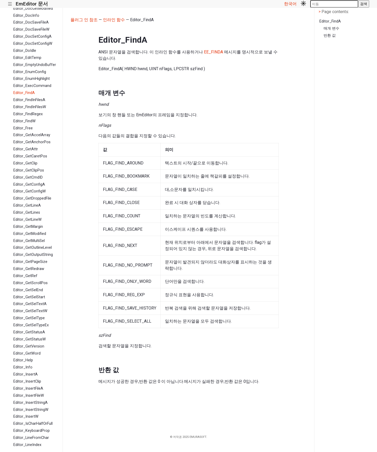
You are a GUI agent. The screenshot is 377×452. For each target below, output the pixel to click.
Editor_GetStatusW (29, 339)
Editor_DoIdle (24, 50)
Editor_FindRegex (28, 114)
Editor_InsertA (25, 374)
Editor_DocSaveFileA (31, 22)
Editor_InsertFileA (28, 388)
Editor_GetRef (25, 276)
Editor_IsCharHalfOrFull (33, 423)
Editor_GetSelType (29, 318)
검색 (363, 4)
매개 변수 (331, 28)
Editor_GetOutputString (33, 254)
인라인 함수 (114, 19)
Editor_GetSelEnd (28, 290)
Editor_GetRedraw (28, 269)
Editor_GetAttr (25, 149)
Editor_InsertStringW (30, 409)
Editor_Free (23, 128)
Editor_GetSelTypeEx (31, 325)
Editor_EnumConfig (29, 72)
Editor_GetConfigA (29, 184)
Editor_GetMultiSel (29, 241)
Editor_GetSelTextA (30, 304)
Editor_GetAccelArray (31, 135)
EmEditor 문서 (32, 4)
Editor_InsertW (25, 416)
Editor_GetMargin (28, 226)
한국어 (290, 3)
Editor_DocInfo (26, 15)
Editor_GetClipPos (28, 170)
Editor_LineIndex (27, 445)
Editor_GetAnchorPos (32, 142)
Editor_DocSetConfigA (32, 36)
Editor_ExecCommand (32, 86)
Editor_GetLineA (27, 205)
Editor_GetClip (25, 163)
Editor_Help (23, 360)
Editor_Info (22, 367)
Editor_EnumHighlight (31, 78)
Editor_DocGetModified (33, 8)
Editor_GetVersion (28, 346)
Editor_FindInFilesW (29, 107)
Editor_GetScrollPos (30, 283)
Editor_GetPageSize (30, 262)
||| (10, 4)
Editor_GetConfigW (29, 191)
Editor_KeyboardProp (31, 430)
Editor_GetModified (29, 233)
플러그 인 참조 (84, 19)
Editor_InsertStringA (30, 402)
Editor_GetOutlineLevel (32, 247)
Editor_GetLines (26, 212)
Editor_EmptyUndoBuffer (34, 65)
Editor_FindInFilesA (29, 100)
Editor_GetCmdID (28, 177)
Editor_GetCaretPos (30, 156)
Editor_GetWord (27, 353)
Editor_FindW (24, 121)
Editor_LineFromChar (31, 438)
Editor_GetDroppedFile (32, 198)
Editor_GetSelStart (29, 297)
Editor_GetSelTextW (30, 311)
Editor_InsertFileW (28, 395)
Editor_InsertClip (27, 381)
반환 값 (330, 35)
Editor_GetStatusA (29, 332)
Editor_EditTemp (27, 58)
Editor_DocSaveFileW (31, 29)
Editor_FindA (24, 93)
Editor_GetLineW (27, 219)
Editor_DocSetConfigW (32, 43)
